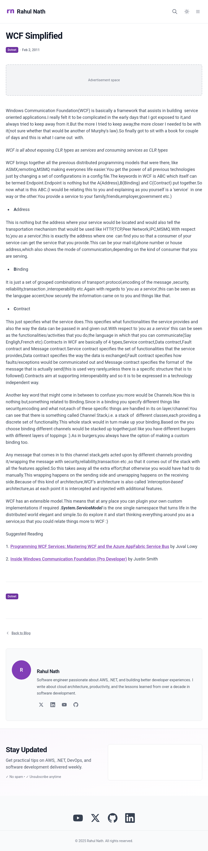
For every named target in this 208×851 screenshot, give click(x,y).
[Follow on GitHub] (76, 704)
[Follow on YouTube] (64, 704)
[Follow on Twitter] (41, 704)
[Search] (174, 11)
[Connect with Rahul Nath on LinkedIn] (130, 818)
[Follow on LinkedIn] (52, 704)
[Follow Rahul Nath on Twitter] (95, 818)
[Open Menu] (198, 11)
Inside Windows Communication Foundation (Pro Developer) (68, 558)
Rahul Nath (26, 11)
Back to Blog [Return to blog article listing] (18, 633)
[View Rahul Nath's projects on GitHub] (112, 818)
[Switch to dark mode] (187, 11)
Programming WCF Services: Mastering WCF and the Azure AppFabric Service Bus (89, 546)
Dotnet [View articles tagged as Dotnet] (12, 50)
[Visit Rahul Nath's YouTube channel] (78, 818)
